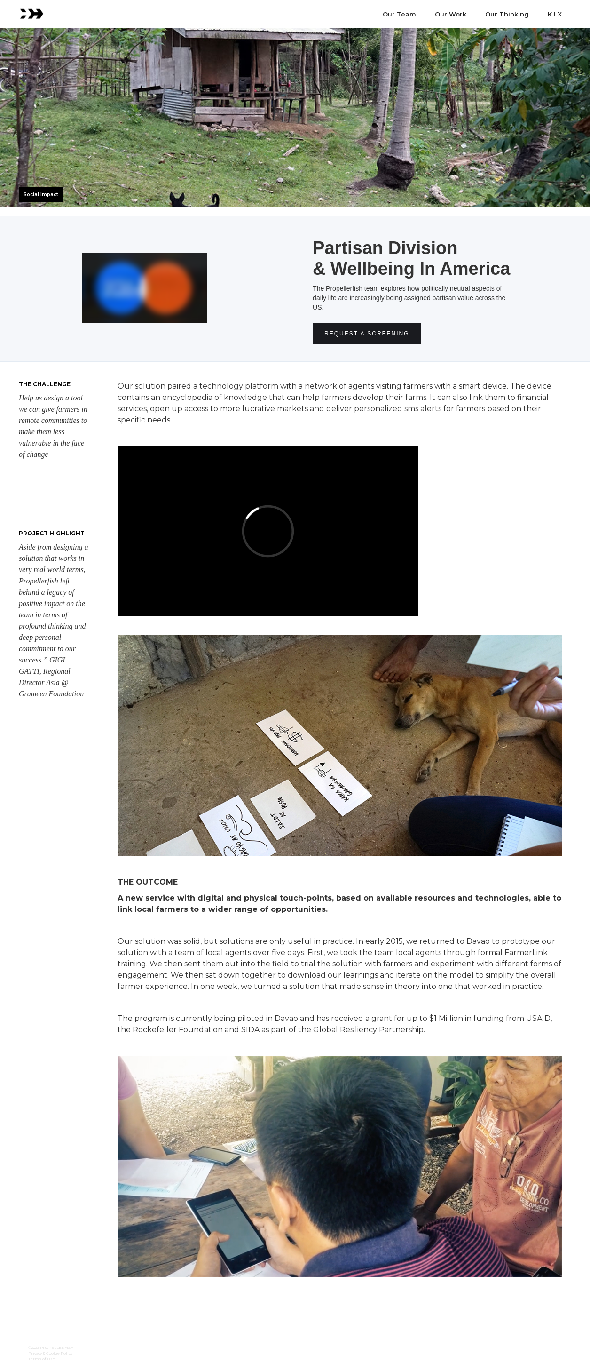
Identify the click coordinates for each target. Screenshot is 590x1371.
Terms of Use (41, 1358)
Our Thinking (507, 14)
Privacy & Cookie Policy (50, 1353)
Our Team (399, 14)
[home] (31, 12)
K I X (555, 14)
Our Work (450, 14)
